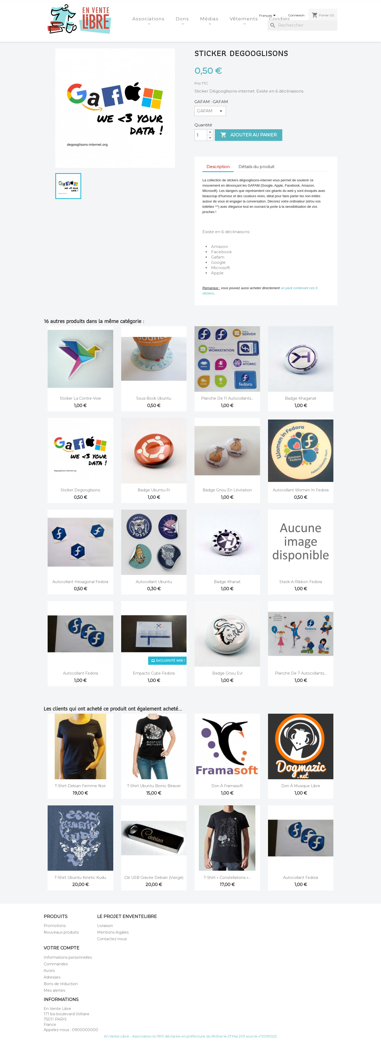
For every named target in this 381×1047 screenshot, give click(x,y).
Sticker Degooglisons (80, 490)
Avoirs (49, 970)
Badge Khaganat (300, 398)
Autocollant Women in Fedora (301, 490)
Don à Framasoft (227, 785)
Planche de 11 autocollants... (227, 398)
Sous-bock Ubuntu (153, 398)
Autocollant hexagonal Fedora (80, 581)
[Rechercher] (302, 25)
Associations (149, 18)
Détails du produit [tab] (256, 166)
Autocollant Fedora (80, 673)
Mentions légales (113, 932)
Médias (210, 18)
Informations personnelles (68, 957)
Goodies (280, 18)
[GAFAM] (210, 111)
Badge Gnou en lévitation (227, 490)
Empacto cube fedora (154, 673)
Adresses (52, 977)
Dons (183, 18)
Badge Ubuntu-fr (154, 490)
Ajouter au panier (248, 135)
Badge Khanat (227, 581)
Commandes (56, 964)
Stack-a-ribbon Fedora (300, 581)
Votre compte (61, 948)
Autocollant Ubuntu (154, 581)
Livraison (105, 925)
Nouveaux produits (61, 932)
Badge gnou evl (227, 673)
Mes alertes (54, 990)
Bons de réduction (61, 983)
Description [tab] (218, 166)
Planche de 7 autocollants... (300, 673)
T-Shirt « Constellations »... (227, 877)
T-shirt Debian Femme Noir (80, 785)
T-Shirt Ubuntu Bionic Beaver (154, 785)
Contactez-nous (112, 939)
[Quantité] (200, 135)
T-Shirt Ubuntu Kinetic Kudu (80, 877)
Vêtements (245, 18)
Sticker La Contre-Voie (80, 398)
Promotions (55, 925)
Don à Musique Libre (300, 785)
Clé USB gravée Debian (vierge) (153, 877)
